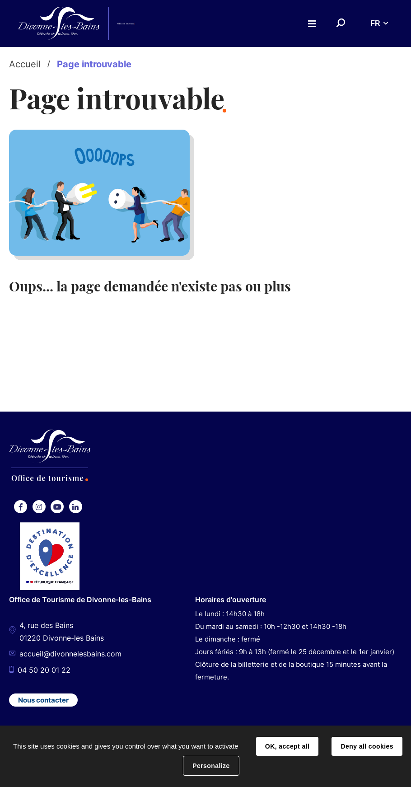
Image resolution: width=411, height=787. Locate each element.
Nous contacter (43, 700)
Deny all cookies (367, 746)
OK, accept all (287, 746)
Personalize (210, 765)
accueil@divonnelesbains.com (70, 654)
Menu (312, 23)
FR (375, 23)
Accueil (25, 64)
